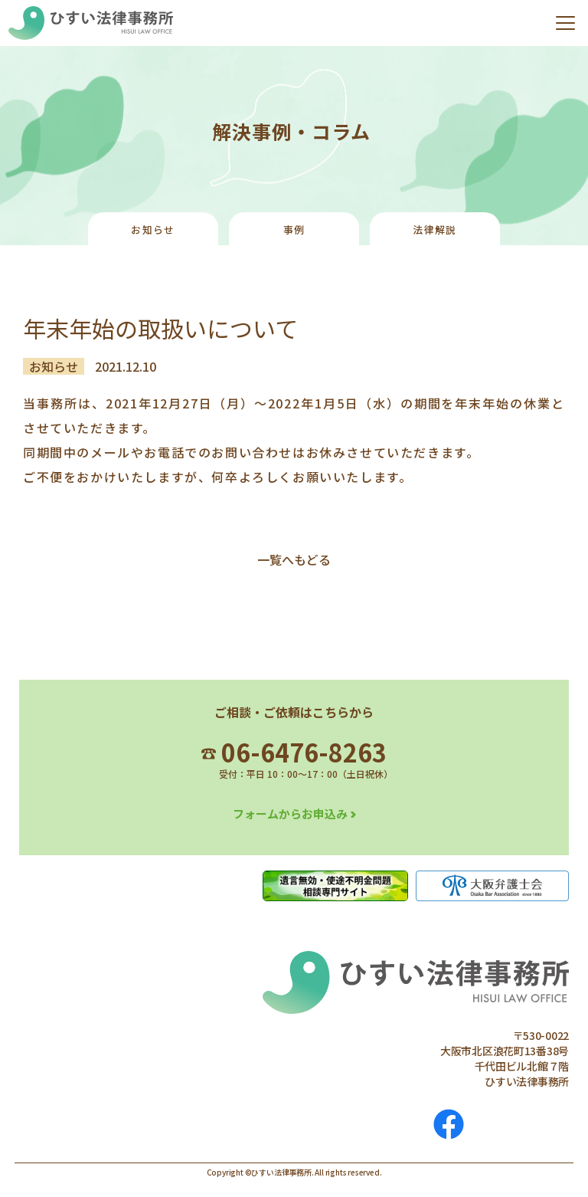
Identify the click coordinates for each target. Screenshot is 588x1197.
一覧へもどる (294, 559)
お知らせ (153, 229)
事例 (294, 229)
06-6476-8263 (294, 751)
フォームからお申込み (290, 813)
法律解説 (434, 229)
